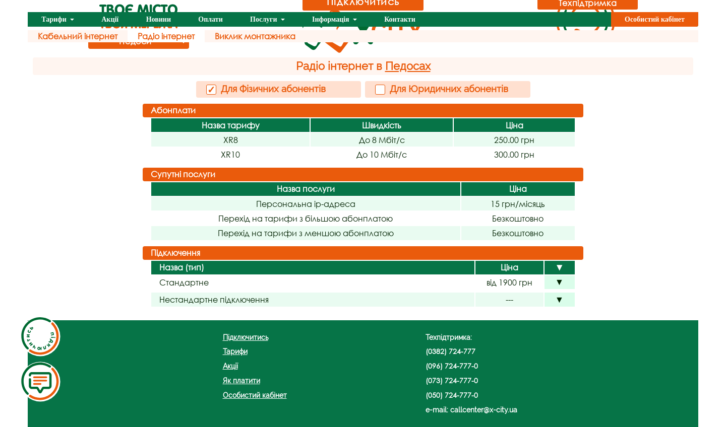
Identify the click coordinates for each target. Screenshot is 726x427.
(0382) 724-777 (450, 351)
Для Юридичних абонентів (441, 89)
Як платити (241, 380)
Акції (109, 19)
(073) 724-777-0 (452, 380)
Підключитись (245, 337)
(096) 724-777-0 (452, 366)
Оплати (210, 19)
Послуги (264, 19)
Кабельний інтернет (77, 36)
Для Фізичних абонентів (266, 89)
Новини (158, 19)
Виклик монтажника (255, 36)
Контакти (399, 19)
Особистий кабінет (655, 19)
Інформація (331, 19)
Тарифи (54, 19)
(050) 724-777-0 (452, 395)
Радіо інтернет (166, 36)
